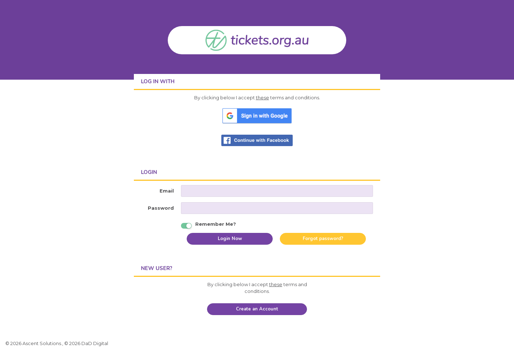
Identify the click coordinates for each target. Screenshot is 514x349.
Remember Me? (215, 223)
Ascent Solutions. (42, 343)
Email (167, 191)
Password (161, 208)
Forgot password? (323, 238)
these (262, 97)
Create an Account (257, 309)
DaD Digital (94, 343)
